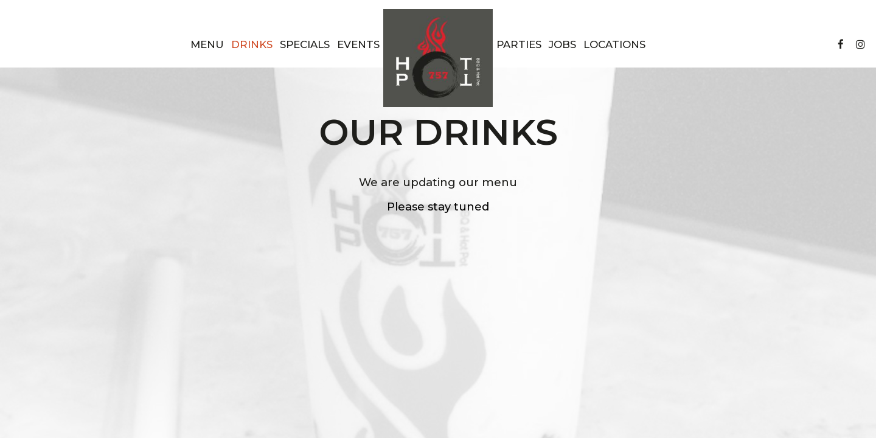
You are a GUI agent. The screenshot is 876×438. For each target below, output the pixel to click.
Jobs (562, 44)
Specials (305, 44)
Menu (207, 44)
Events (358, 44)
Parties (518, 44)
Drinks (252, 44)
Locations (614, 44)
